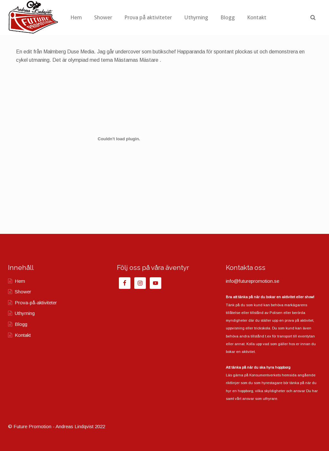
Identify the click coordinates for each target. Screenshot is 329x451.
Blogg (254, 17)
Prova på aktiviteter (174, 17)
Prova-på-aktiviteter (36, 302)
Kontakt (283, 17)
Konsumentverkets (265, 375)
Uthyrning (222, 17)
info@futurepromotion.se (252, 281)
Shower (129, 17)
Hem (102, 17)
